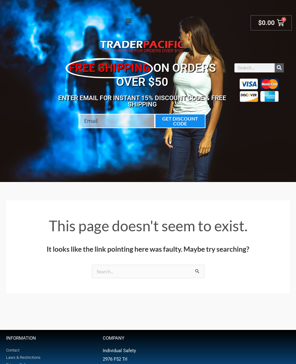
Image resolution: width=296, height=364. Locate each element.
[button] (128, 20)
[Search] (279, 67)
